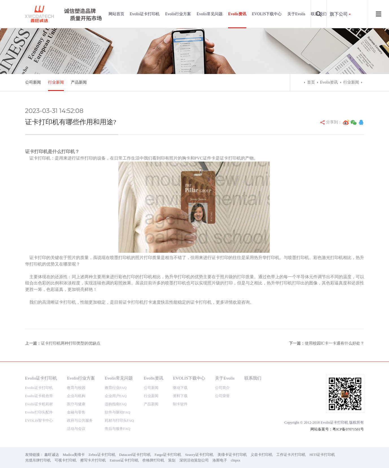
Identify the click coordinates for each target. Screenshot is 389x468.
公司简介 (222, 388)
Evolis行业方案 (178, 14)
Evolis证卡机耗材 (39, 404)
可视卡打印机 (66, 460)
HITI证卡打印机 (322, 454)
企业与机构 (76, 396)
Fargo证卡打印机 (168, 454)
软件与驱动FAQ (117, 412)
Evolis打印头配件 (39, 412)
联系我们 (252, 378)
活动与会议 (76, 428)
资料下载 (180, 396)
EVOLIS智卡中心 (39, 420)
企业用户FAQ (116, 396)
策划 (171, 460)
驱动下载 (180, 388)
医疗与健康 (76, 404)
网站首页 (116, 14)
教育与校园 (76, 388)
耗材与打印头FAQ (119, 420)
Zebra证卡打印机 (101, 454)
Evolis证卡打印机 (145, 14)
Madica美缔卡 (74, 454)
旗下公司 (339, 14)
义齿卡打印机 (262, 454)
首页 (311, 82)
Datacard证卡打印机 (135, 454)
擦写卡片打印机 (93, 460)
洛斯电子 (219, 460)
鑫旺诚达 (51, 454)
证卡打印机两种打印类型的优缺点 (70, 343)
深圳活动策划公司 (194, 460)
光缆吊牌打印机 (38, 460)
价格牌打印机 (153, 460)
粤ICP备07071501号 (348, 429)
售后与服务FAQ (117, 428)
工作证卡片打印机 (291, 454)
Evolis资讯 (237, 14)
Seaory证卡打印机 (199, 454)
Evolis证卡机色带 (39, 396)
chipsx (235, 460)
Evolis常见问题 (210, 14)
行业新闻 (56, 82)
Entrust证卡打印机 (124, 460)
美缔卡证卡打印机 (232, 454)
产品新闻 (79, 82)
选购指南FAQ (116, 404)
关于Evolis (296, 14)
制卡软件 (180, 404)
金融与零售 (76, 412)
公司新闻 (33, 82)
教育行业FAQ (116, 388)
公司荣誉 (222, 396)
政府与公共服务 (80, 420)
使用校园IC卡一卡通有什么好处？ (334, 343)
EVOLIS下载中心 (267, 14)
